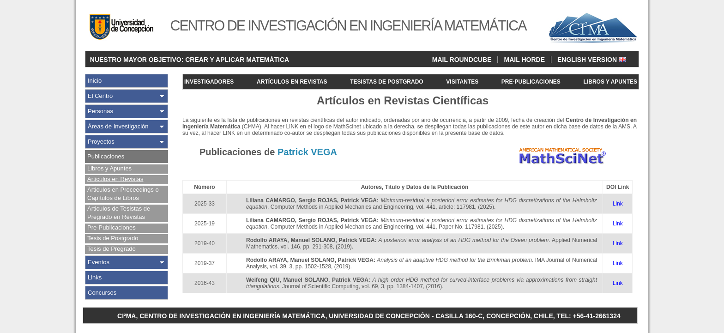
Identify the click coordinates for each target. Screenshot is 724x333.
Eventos (98, 262)
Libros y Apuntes (109, 168)
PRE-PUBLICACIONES (531, 82)
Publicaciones (105, 156)
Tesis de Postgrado (113, 238)
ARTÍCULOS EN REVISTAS (292, 82)
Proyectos (101, 141)
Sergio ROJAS (318, 200)
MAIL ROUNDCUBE (462, 59)
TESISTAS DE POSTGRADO (386, 82)
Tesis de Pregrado (111, 248)
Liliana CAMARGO (270, 200)
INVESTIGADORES (209, 82)
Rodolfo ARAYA (266, 240)
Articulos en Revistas (115, 179)
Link (618, 203)
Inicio (95, 80)
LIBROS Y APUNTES (610, 82)
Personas (100, 111)
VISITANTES (462, 82)
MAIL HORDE (524, 59)
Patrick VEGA (358, 200)
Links (95, 277)
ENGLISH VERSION (591, 59)
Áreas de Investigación (118, 126)
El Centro (100, 95)
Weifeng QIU (263, 280)
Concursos (102, 292)
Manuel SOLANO (313, 240)
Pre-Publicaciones (111, 227)
